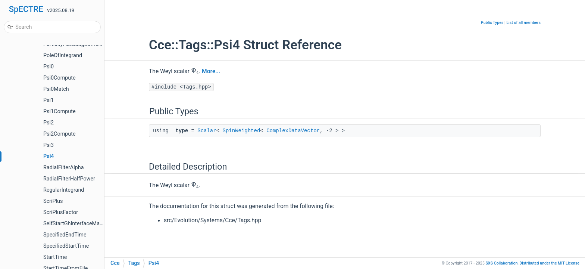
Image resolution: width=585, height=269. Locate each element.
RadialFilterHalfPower (69, 179)
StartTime (55, 257)
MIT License (549, 263)
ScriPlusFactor (60, 212)
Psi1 (48, 100)
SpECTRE (26, 9)
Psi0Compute (59, 78)
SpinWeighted (241, 131)
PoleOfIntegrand (62, 55)
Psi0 (48, 67)
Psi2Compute (59, 134)
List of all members (523, 22)
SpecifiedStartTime (66, 246)
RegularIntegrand (63, 190)
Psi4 (48, 156)
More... (211, 71)
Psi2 (48, 123)
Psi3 (48, 145)
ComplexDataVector (293, 131)
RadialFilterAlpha (63, 167)
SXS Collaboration (501, 263)
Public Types (492, 22)
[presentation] (195, 71)
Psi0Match (56, 89)
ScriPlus (53, 201)
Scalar (206, 131)
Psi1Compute (59, 111)
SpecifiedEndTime (65, 235)
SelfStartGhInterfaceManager (78, 223)
